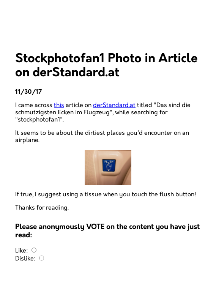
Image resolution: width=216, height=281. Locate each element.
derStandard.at (114, 105)
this (59, 105)
